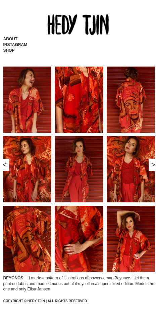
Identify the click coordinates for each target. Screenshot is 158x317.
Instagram (15, 44)
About (10, 39)
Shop (8, 50)
